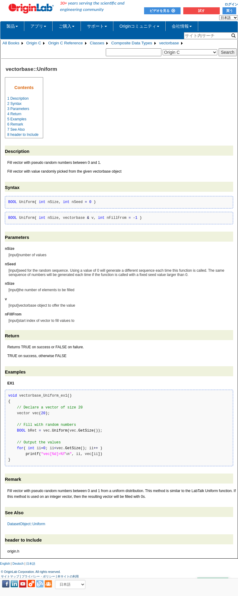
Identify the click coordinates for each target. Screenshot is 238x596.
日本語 (30, 563)
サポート (97, 26)
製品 (12, 26)
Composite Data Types (131, 43)
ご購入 (66, 26)
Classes (97, 43)
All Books (10, 43)
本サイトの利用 (68, 576)
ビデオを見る (162, 10)
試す (201, 10)
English (5, 563)
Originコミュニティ (139, 26)
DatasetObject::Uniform (26, 524)
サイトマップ (10, 576)
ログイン (231, 4)
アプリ (38, 26)
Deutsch (18, 563)
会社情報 (182, 26)
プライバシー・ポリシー (38, 576)
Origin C (33, 43)
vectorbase (169, 43)
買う (229, 10)
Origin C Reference (65, 43)
